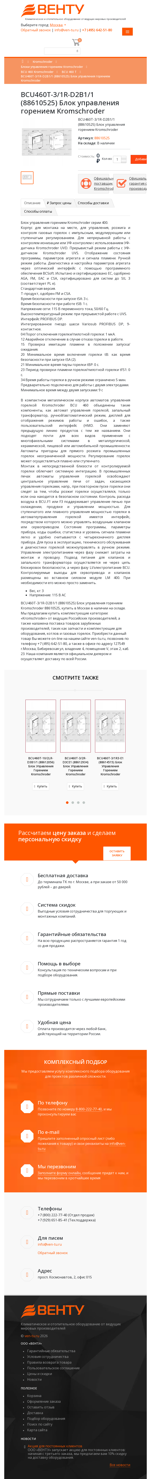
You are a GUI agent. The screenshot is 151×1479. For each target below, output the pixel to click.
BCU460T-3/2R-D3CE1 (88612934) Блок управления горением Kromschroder (75, 766)
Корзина (34, 1395)
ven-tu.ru (32, 1336)
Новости (34, 1379)
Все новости (120, 1465)
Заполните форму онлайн (59, 1173)
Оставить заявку (116, 853)
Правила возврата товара (49, 1362)
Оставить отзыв (41, 1407)
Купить (40, 786)
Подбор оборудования (46, 1418)
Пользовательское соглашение (53, 1368)
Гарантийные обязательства (51, 1351)
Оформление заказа (44, 1401)
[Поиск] (76, 51)
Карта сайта (37, 1430)
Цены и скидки (39, 1373)
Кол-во (107, 159)
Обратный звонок (36, 30)
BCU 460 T (69, 72)
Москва (56, 25)
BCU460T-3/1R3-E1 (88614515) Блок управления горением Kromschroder (110, 766)
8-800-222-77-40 (89, 1109)
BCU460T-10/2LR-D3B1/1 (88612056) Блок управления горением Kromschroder (40, 766)
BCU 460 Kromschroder (37, 72)
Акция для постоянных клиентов (55, 1446)
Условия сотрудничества (48, 1356)
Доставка (35, 1413)
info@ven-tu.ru (66, 30)
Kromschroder (42, 62)
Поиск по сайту (39, 1424)
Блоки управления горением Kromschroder (52, 67)
